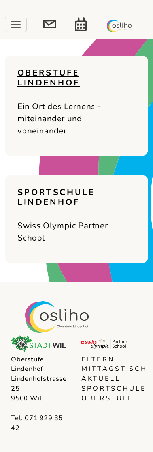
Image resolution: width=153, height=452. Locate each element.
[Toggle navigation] (16, 24)
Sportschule (111, 388)
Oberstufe (107, 398)
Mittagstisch (111, 368)
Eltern (98, 359)
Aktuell (101, 378)
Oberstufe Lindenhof (48, 77)
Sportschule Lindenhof (56, 197)
